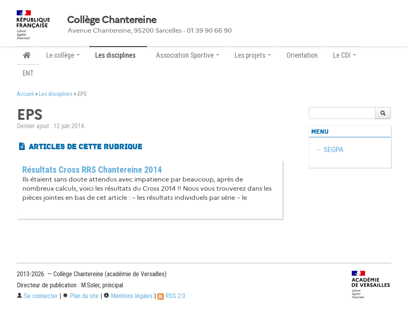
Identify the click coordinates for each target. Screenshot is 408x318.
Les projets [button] (253, 55)
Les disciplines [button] (118, 55)
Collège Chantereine (111, 20)
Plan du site (81, 296)
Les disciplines (56, 94)
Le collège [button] (63, 55)
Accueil (25, 94)
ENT (28, 73)
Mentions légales (128, 296)
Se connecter (37, 296)
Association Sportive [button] (187, 55)
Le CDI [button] (344, 55)
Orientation (302, 55)
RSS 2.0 (171, 296)
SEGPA (333, 149)
